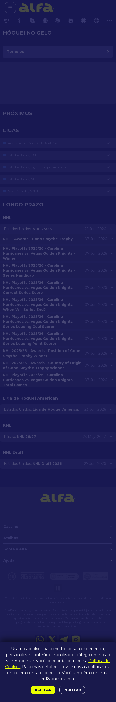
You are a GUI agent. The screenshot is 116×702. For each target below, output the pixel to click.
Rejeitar (72, 690)
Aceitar (43, 690)
